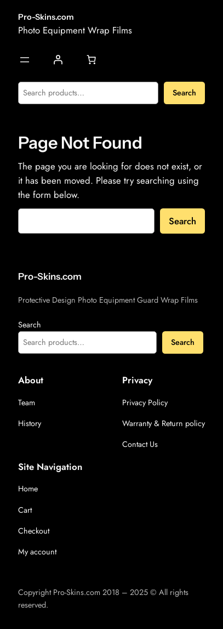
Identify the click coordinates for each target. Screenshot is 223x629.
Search (184, 92)
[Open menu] (24, 59)
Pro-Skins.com (46, 17)
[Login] (57, 59)
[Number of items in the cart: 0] (90, 59)
